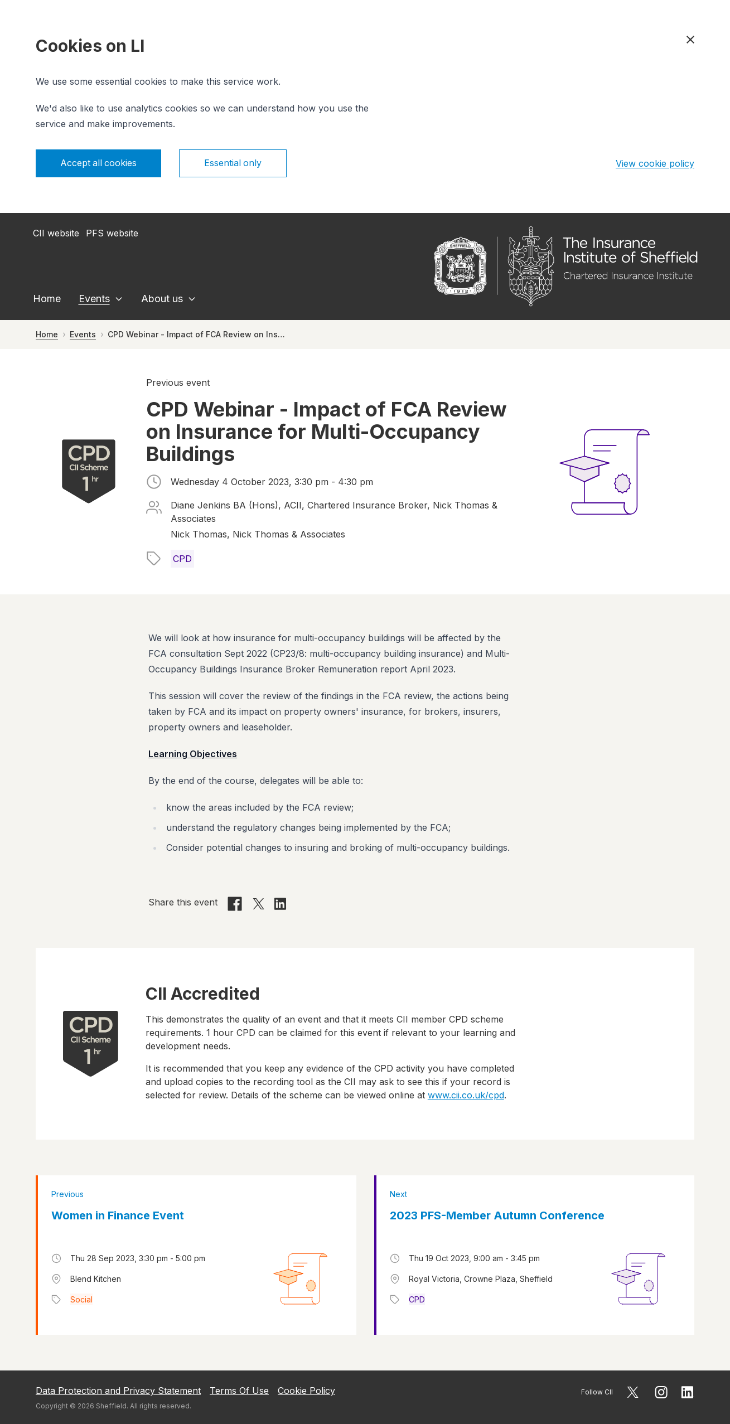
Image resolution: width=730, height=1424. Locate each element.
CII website (56, 233)
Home (47, 298)
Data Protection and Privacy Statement (118, 1390)
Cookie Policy (306, 1390)
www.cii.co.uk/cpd (466, 1095)
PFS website (112, 233)
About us (162, 298)
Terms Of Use (239, 1390)
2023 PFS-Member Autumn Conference (497, 1215)
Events (94, 298)
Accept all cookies (99, 163)
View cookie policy (655, 163)
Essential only (234, 163)
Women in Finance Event (117, 1215)
